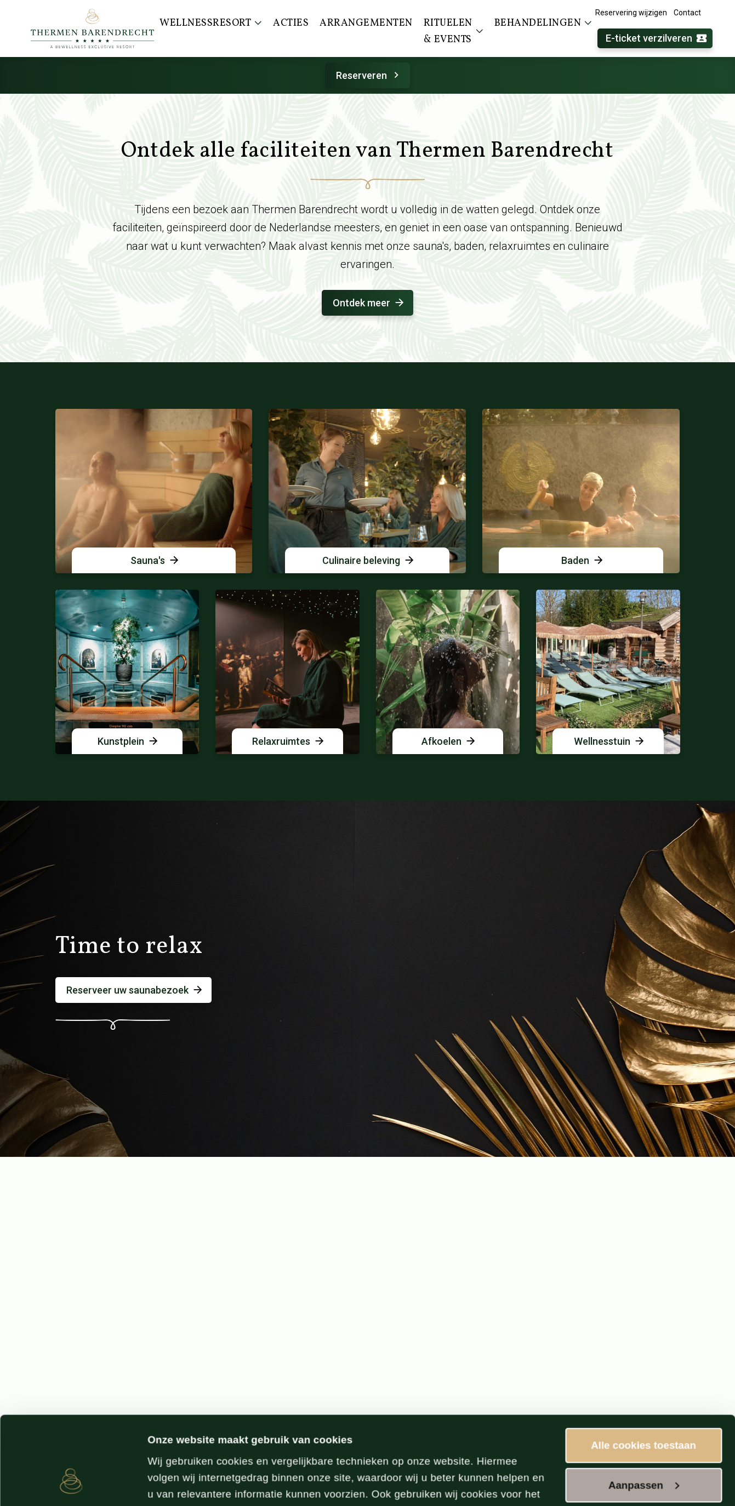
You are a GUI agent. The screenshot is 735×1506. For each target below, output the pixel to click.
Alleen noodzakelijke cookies (643, 1448)
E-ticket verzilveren (657, 38)
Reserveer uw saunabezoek (135, 990)
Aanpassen (644, 1402)
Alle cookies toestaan (643, 1362)
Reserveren (369, 75)
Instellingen (176, 1482)
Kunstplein (128, 741)
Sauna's (155, 560)
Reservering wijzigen (631, 12)
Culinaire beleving (368, 560)
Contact (687, 12)
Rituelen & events (453, 31)
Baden (583, 560)
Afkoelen (449, 741)
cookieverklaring (484, 1444)
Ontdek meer (369, 302)
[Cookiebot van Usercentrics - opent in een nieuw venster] (71, 1483)
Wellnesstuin (610, 741)
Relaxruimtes (289, 741)
